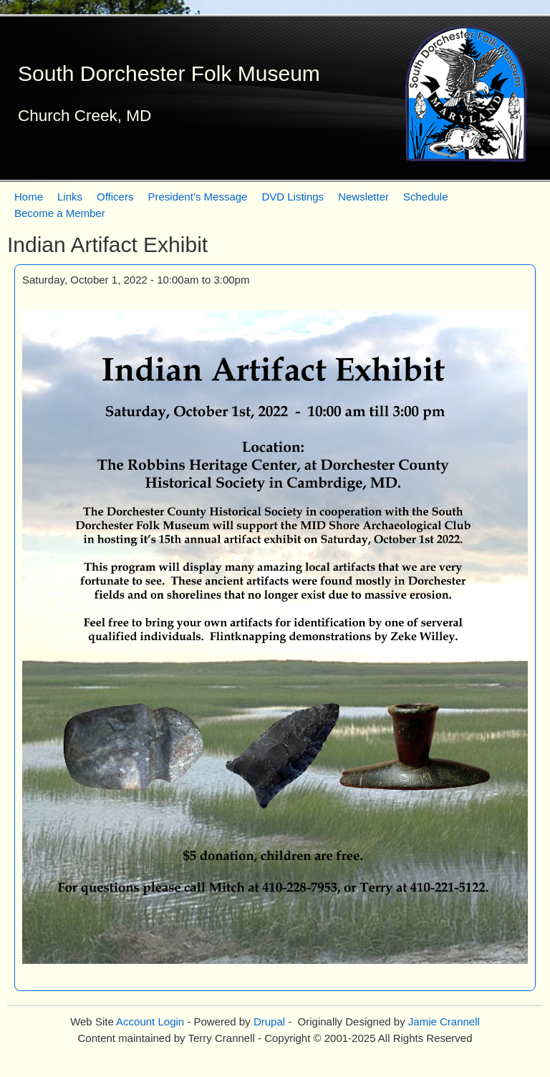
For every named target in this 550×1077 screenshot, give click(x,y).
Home (28, 196)
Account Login (150, 1021)
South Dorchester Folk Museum (169, 73)
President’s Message (197, 196)
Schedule (425, 196)
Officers (115, 196)
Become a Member (59, 213)
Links (69, 196)
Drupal (269, 1021)
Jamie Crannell (444, 1021)
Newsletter (363, 196)
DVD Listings (292, 196)
